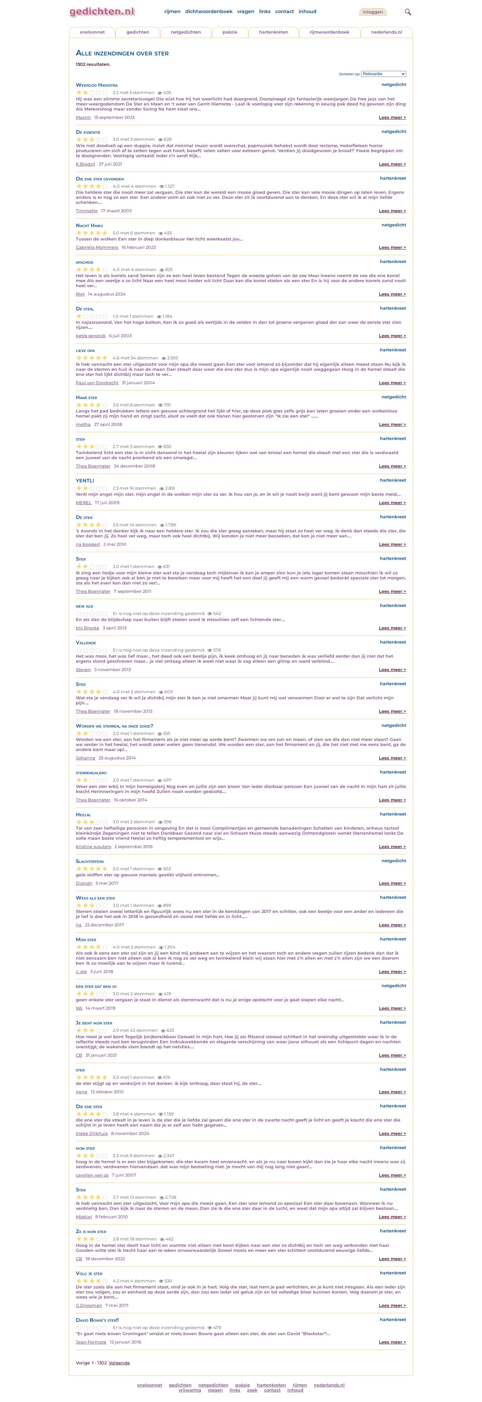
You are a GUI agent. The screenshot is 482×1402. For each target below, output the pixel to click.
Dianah (84, 883)
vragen (245, 11)
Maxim (83, 117)
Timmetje (87, 210)
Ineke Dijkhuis (92, 1133)
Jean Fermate (91, 1342)
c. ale (81, 971)
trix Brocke (87, 627)
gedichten (138, 32)
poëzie (230, 32)
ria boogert (88, 544)
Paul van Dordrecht (97, 382)
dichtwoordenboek (209, 11)
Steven (83, 669)
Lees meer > (392, 117)
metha (83, 424)
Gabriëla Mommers (97, 247)
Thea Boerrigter (93, 466)
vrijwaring (190, 1390)
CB (79, 1055)
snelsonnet (92, 32)
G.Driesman (89, 1305)
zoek (252, 1390)
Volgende (119, 1362)
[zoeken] (407, 11)
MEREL (84, 502)
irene (81, 1091)
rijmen (172, 11)
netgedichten (186, 32)
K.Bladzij (85, 164)
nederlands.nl (386, 32)
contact (284, 11)
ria (79, 924)
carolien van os (92, 1175)
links (265, 11)
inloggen (373, 11)
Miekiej (84, 1216)
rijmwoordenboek (329, 32)
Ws (79, 1008)
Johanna (85, 757)
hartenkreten (273, 32)
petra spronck (91, 335)
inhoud (308, 11)
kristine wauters (93, 846)
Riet (80, 294)
